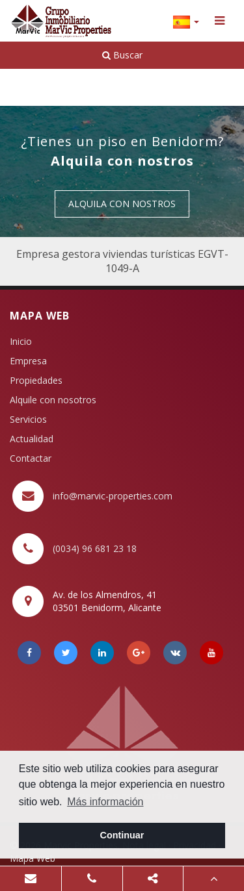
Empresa (28, 361)
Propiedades (36, 380)
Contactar (30, 458)
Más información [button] (105, 801)
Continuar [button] (122, 835)
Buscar (122, 55)
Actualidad (31, 439)
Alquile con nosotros (53, 400)
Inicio (21, 341)
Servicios (28, 419)
